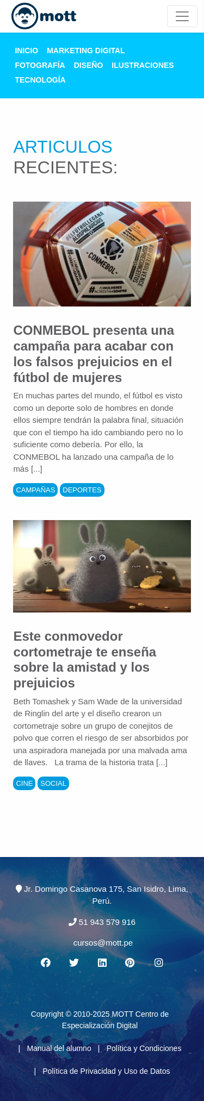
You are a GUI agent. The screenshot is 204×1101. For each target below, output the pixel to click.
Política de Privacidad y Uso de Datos (106, 1071)
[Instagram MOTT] (159, 963)
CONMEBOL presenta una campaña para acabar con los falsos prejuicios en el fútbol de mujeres (93, 353)
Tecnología (40, 80)
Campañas (35, 490)
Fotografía (40, 65)
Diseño (88, 65)
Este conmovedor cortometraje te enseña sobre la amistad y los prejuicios (84, 659)
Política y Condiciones (144, 1048)
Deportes (82, 490)
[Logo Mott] (43, 16)
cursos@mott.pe (103, 942)
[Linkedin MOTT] (102, 963)
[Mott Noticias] (182, 16)
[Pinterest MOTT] (130, 963)
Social (53, 783)
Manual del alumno (59, 1048)
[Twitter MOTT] (73, 963)
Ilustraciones (143, 65)
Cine (24, 783)
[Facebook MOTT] (45, 963)
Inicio (26, 50)
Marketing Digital (86, 50)
